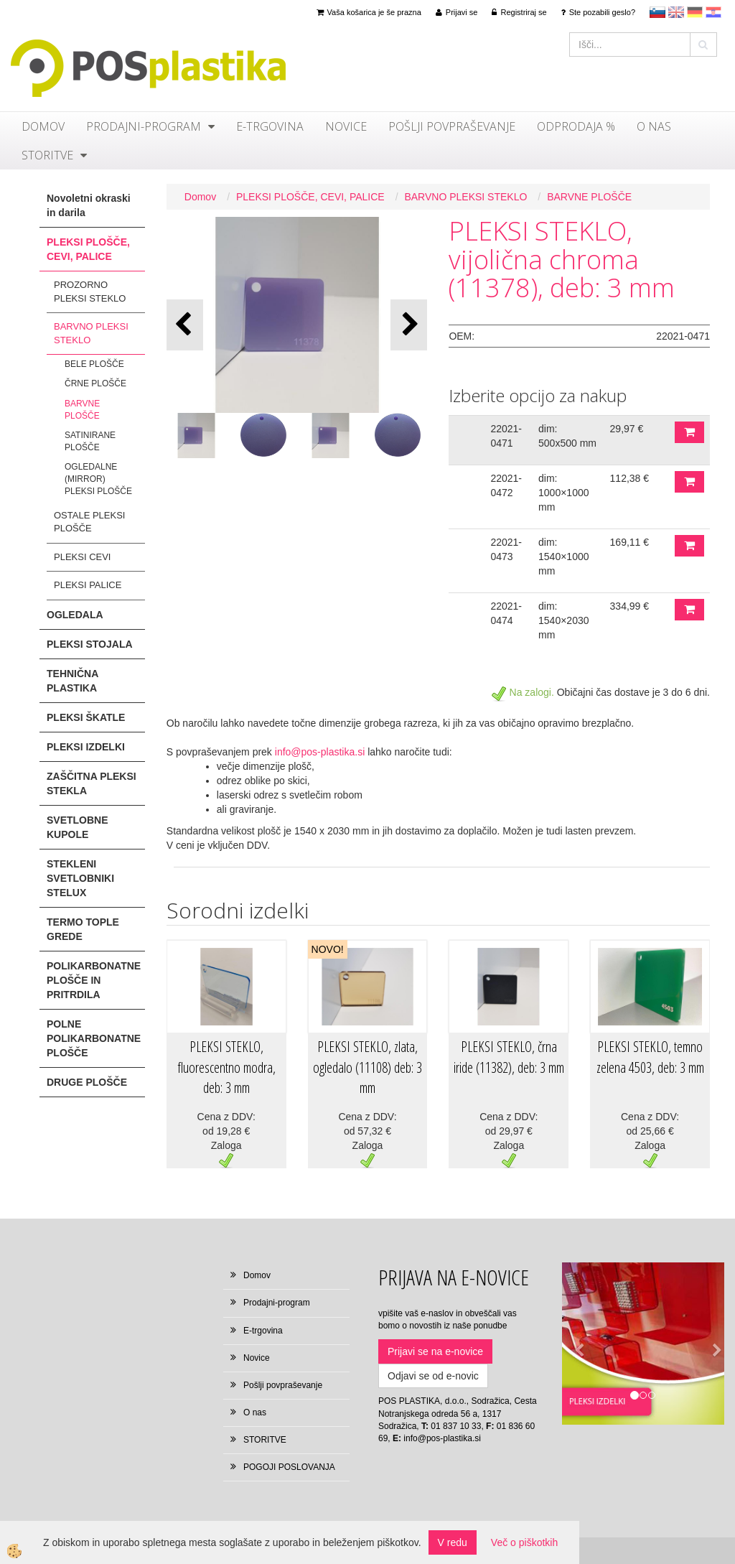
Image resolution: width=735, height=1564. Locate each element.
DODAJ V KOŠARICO (689, 432)
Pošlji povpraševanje (451, 126)
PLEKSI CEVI (82, 556)
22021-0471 (506, 436)
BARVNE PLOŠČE (82, 410)
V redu (452, 1542)
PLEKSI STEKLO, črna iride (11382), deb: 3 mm (509, 1057)
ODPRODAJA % (576, 126)
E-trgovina (270, 126)
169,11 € (630, 542)
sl (657, 12)
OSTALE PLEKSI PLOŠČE (89, 522)
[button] (408, 324)
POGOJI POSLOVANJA (289, 1467)
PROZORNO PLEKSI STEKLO (90, 291)
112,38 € (630, 478)
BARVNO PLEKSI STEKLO (91, 333)
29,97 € (627, 428)
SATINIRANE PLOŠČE (90, 441)
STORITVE (47, 155)
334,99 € (630, 606)
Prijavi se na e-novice (435, 1351)
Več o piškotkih (524, 1542)
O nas (654, 126)
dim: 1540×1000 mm (563, 556)
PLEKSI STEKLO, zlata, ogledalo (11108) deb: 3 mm (367, 1067)
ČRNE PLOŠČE (95, 383)
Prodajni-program (143, 126)
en (676, 12)
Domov (43, 126)
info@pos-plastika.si (320, 752)
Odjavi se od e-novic (433, 1376)
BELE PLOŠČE (94, 364)
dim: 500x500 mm (567, 436)
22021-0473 (506, 549)
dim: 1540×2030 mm (563, 620)
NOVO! (328, 949)
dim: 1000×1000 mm (563, 493)
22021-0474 (506, 613)
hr (713, 12)
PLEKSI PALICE (87, 584)
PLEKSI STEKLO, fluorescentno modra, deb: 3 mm (226, 1067)
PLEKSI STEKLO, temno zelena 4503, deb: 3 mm (650, 1057)
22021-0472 (506, 485)
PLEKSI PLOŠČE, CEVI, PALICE (310, 197)
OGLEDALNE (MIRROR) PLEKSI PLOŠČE (98, 479)
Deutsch (695, 12)
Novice (346, 126)
